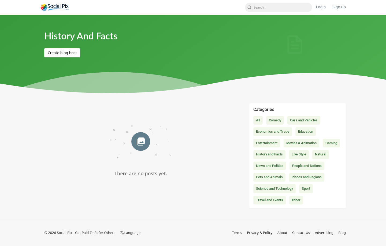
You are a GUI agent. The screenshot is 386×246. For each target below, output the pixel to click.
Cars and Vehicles (304, 120)
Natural (320, 154)
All (258, 120)
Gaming (331, 143)
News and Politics (269, 166)
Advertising (324, 232)
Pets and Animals (269, 177)
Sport (306, 189)
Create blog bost (62, 52)
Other (296, 200)
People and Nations (307, 166)
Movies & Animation (301, 143)
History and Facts (269, 154)
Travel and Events (269, 200)
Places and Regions (307, 177)
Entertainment (266, 143)
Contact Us (301, 232)
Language (130, 232)
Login (321, 6)
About (282, 232)
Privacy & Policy (259, 232)
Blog (342, 232)
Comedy (275, 120)
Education (305, 131)
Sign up (339, 6)
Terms (237, 232)
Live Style (299, 154)
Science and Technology (274, 189)
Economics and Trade (272, 131)
